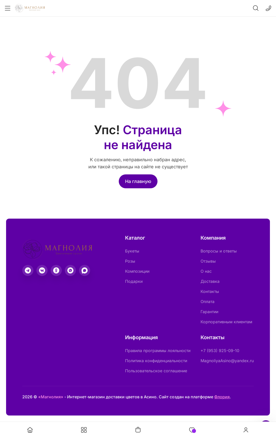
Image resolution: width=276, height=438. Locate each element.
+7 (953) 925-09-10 (220, 350)
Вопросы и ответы (219, 250)
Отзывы (208, 261)
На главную (138, 181)
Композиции (137, 271)
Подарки (134, 281)
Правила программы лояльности (157, 350)
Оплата (207, 301)
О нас (206, 271)
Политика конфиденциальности (156, 360)
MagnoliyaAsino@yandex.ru (227, 360)
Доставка (210, 281)
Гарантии (209, 311)
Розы (130, 261)
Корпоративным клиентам (226, 321)
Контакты (210, 291)
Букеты (132, 250)
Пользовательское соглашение (156, 370)
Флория (222, 396)
